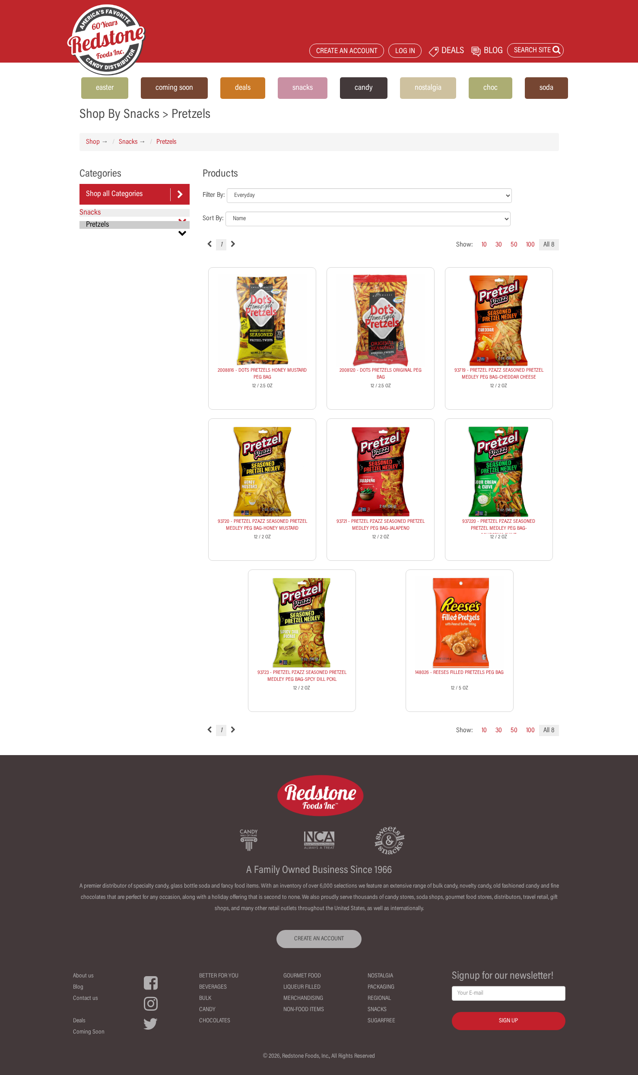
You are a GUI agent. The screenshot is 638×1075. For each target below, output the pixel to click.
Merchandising (303, 999)
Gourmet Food (302, 976)
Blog (78, 987)
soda (546, 88)
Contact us (85, 999)
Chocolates (214, 1021)
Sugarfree (381, 1021)
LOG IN (405, 51)
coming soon (174, 88)
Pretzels (166, 142)
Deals (79, 1021)
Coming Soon (89, 1032)
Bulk (205, 999)
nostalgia (428, 88)
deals (243, 88)
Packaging (381, 987)
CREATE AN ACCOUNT (347, 51)
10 (484, 244)
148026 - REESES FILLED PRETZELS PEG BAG (459, 672)
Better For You (218, 976)
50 (514, 244)
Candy (207, 1010)
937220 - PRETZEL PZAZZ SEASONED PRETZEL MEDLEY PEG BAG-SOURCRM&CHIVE (498, 528)
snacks (302, 88)
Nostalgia (380, 976)
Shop (93, 142)
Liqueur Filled (302, 987)
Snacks (128, 142)
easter (105, 88)
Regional (379, 999)
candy (364, 88)
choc (490, 88)
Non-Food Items (303, 1010)
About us (83, 976)
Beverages (213, 987)
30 (498, 244)
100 (530, 244)
